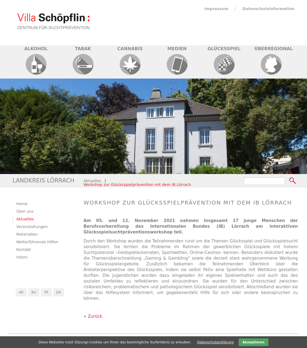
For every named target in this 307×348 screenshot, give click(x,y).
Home (22, 204)
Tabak (83, 48)
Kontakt (23, 249)
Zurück (95, 316)
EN (58, 292)
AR (21, 292)
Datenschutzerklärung (215, 342)
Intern (22, 257)
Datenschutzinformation (268, 9)
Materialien (27, 234)
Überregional (274, 48)
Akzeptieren (253, 342)
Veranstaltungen (32, 226)
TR (46, 292)
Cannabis (130, 48)
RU (33, 292)
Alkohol (36, 48)
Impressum (216, 9)
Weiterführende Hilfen (37, 242)
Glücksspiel (224, 48)
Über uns (25, 211)
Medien (176, 48)
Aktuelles (92, 181)
